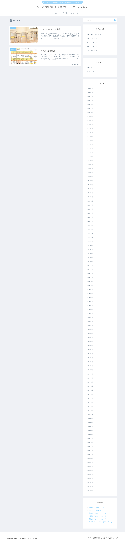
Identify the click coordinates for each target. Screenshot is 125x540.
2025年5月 (90, 116)
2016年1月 (90, 446)
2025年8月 (90, 104)
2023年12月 (90, 165)
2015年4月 (90, 474)
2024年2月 (90, 161)
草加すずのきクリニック (97, 519)
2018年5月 (90, 374)
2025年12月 (90, 92)
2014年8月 (90, 490)
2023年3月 (90, 189)
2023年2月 (90, 193)
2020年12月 (90, 273)
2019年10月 (90, 325)
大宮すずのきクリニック (97, 516)
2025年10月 (90, 100)
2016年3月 (90, 442)
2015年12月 (90, 450)
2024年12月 (90, 128)
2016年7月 (90, 426)
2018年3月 (90, 378)
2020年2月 (90, 309)
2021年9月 (90, 241)
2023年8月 (90, 177)
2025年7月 (90, 108)
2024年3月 (90, 156)
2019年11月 (90, 321)
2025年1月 (90, 124)
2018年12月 (90, 354)
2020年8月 (90, 285)
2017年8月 (90, 394)
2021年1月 (90, 269)
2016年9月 (90, 418)
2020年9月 (90, 281)
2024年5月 (90, 152)
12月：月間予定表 (92, 38)
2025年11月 (90, 96)
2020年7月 (90, 289)
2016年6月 (90, 430)
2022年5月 (90, 217)
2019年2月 (90, 346)
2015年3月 (90, 478)
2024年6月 (90, 148)
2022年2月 (90, 225)
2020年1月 (90, 313)
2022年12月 (90, 197)
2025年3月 (90, 120)
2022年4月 (90, 221)
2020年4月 (90, 301)
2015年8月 (90, 462)
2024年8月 (90, 140)
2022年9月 (90, 205)
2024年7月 (90, 144)
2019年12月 (90, 317)
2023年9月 (90, 173)
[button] (115, 20)
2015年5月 (90, 470)
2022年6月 (90, 213)
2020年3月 (90, 305)
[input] (100, 20)
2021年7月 (90, 249)
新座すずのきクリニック (97, 507)
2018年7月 (90, 370)
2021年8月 (90, 245)
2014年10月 (90, 486)
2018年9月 (90, 366)
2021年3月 (90, 261)
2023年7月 (90, 181)
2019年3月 (90, 342)
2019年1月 (90, 350)
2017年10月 (90, 390)
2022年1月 (90, 229)
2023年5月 (90, 185)
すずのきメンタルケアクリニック (101, 522)
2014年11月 (90, 482)
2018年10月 (90, 362)
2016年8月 (90, 422)
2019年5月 (90, 338)
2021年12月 (90, 233)
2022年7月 (90, 209)
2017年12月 (90, 386)
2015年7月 (90, 466)
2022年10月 (90, 201)
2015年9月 (90, 458)
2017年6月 (90, 402)
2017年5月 (90, 406)
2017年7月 (90, 398)
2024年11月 (90, 132)
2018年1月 (90, 382)
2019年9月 (90, 329)
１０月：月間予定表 (92, 46)
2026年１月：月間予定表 (94, 34)
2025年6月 (90, 112)
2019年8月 (90, 334)
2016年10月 (90, 414)
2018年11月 (90, 358)
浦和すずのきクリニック (97, 513)
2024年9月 (90, 136)
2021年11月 (90, 237)
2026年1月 (90, 88)
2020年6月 (90, 293)
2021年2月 (90, 265)
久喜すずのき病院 (95, 510)
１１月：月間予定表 (92, 42)
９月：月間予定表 (92, 50)
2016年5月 (90, 434)
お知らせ (89, 67)
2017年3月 (90, 410)
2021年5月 (90, 253)
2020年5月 (90, 297)
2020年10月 (90, 277)
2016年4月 (90, 438)
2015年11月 (90, 454)
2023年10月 (90, 169)
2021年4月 (90, 257)
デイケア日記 (90, 71)
